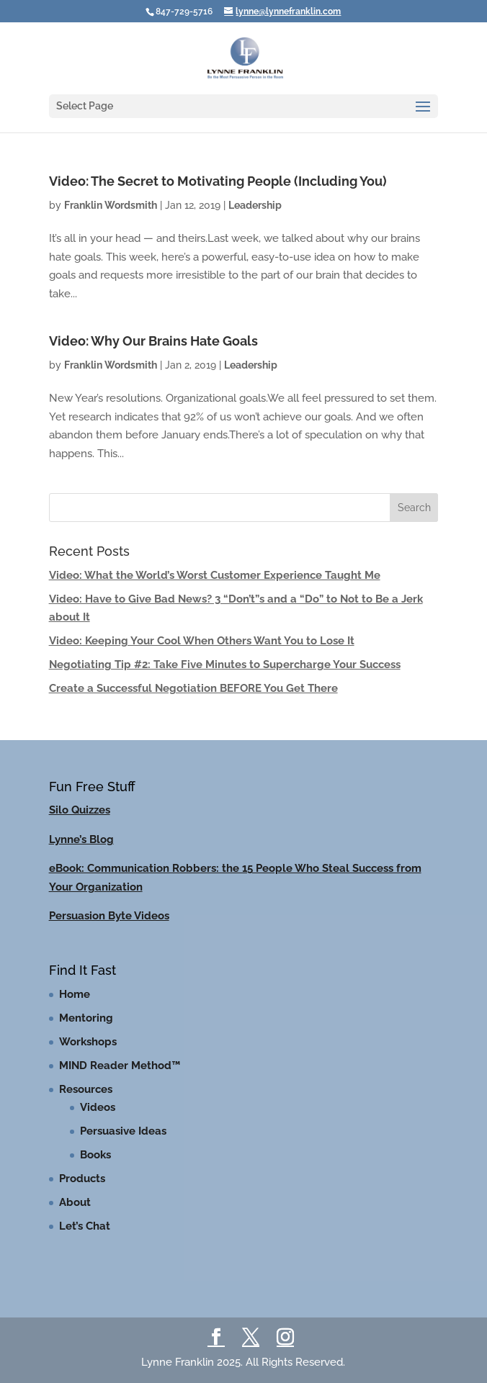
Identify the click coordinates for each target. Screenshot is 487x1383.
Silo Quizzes (79, 809)
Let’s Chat (84, 1226)
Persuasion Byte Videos (109, 915)
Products (82, 1178)
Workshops (88, 1041)
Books (95, 1154)
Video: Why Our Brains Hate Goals (153, 340)
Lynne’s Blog (81, 839)
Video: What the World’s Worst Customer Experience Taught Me (214, 575)
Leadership (255, 205)
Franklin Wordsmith (110, 205)
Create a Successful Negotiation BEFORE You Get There (193, 688)
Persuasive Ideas (123, 1131)
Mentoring (86, 1018)
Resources (85, 1089)
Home (74, 994)
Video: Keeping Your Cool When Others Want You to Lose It (201, 640)
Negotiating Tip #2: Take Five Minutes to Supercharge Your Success (225, 664)
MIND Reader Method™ (119, 1065)
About (75, 1202)
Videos (97, 1107)
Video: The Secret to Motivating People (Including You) (218, 181)
